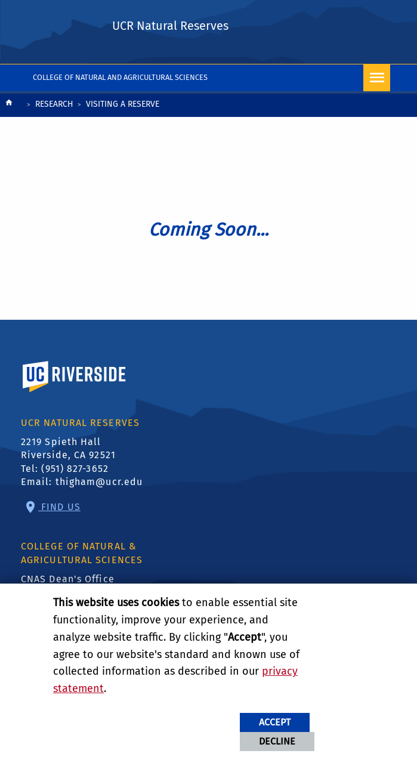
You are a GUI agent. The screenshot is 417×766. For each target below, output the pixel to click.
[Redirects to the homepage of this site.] (9, 105)
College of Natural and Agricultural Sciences (120, 77)
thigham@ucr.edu (99, 481)
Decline (277, 741)
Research (54, 104)
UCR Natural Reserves (170, 25)
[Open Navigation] (376, 77)
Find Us (59, 506)
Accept (275, 722)
